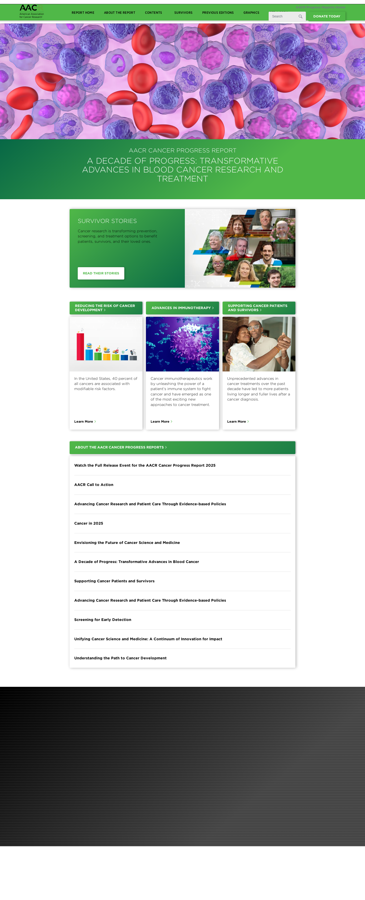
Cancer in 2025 (88, 523)
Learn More (83, 422)
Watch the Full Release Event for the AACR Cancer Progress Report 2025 (145, 465)
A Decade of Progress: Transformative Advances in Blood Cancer (136, 562)
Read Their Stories (101, 273)
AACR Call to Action (93, 484)
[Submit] (300, 16)
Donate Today (326, 16)
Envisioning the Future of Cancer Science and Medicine (127, 542)
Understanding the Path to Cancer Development (120, 658)
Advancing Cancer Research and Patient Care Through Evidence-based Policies (150, 504)
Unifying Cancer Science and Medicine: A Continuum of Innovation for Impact (148, 639)
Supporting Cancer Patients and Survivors (114, 581)
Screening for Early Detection (102, 619)
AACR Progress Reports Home (320, 7)
